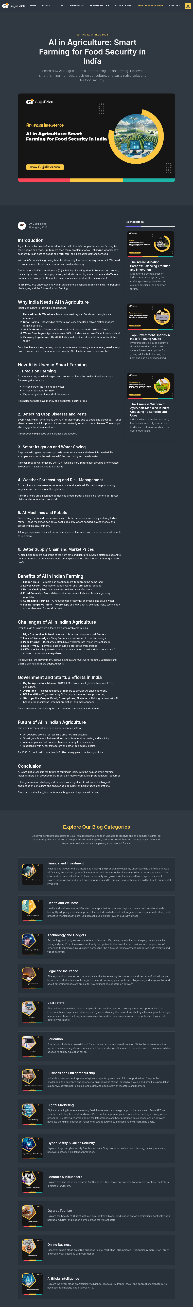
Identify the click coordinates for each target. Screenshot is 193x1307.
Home (32, 5)
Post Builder (123, 5)
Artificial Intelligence (63, 1279)
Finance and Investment (65, 863)
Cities (59, 5)
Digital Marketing (60, 1105)
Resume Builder (99, 5)
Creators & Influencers (64, 1177)
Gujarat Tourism (59, 1211)
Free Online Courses (150, 5)
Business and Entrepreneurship (71, 1073)
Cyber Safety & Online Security (71, 1143)
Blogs (46, 5)
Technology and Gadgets (66, 935)
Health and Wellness (62, 903)
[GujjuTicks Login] (188, 5)
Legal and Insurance (62, 971)
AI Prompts (76, 5)
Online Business (59, 1245)
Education (55, 1039)
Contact (175, 5)
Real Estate (55, 1003)
